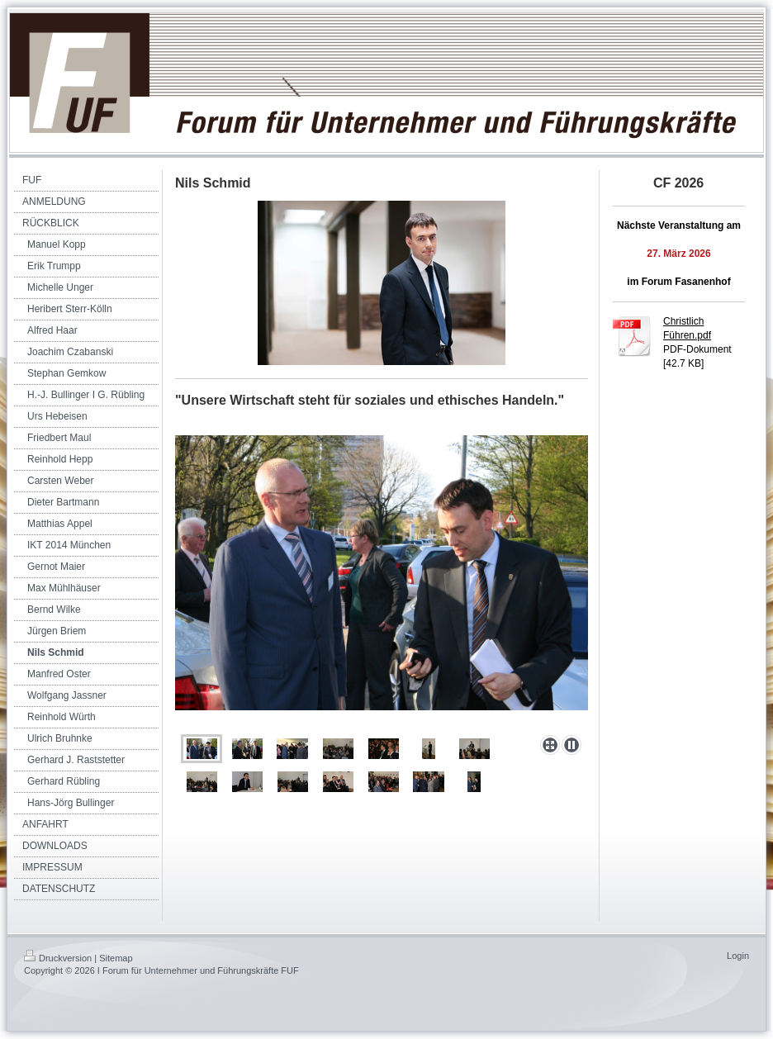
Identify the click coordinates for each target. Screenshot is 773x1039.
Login (738, 956)
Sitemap (115, 958)
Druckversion (58, 958)
